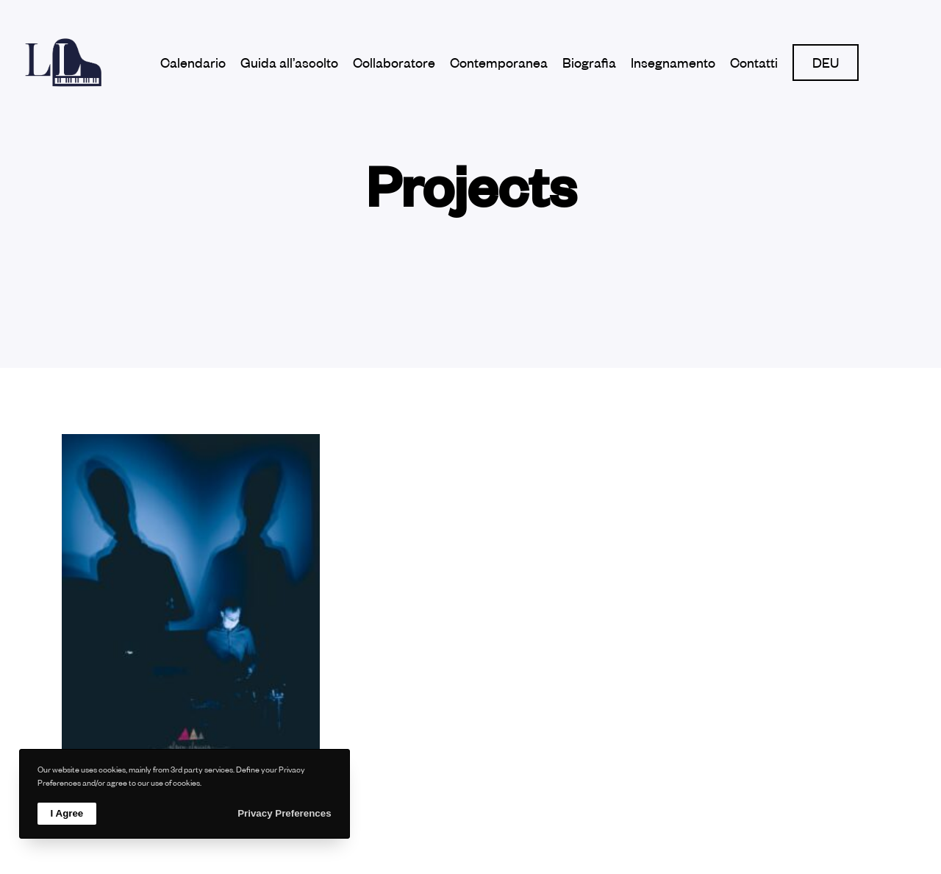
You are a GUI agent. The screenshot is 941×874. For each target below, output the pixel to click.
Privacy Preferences (284, 813)
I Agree (67, 813)
